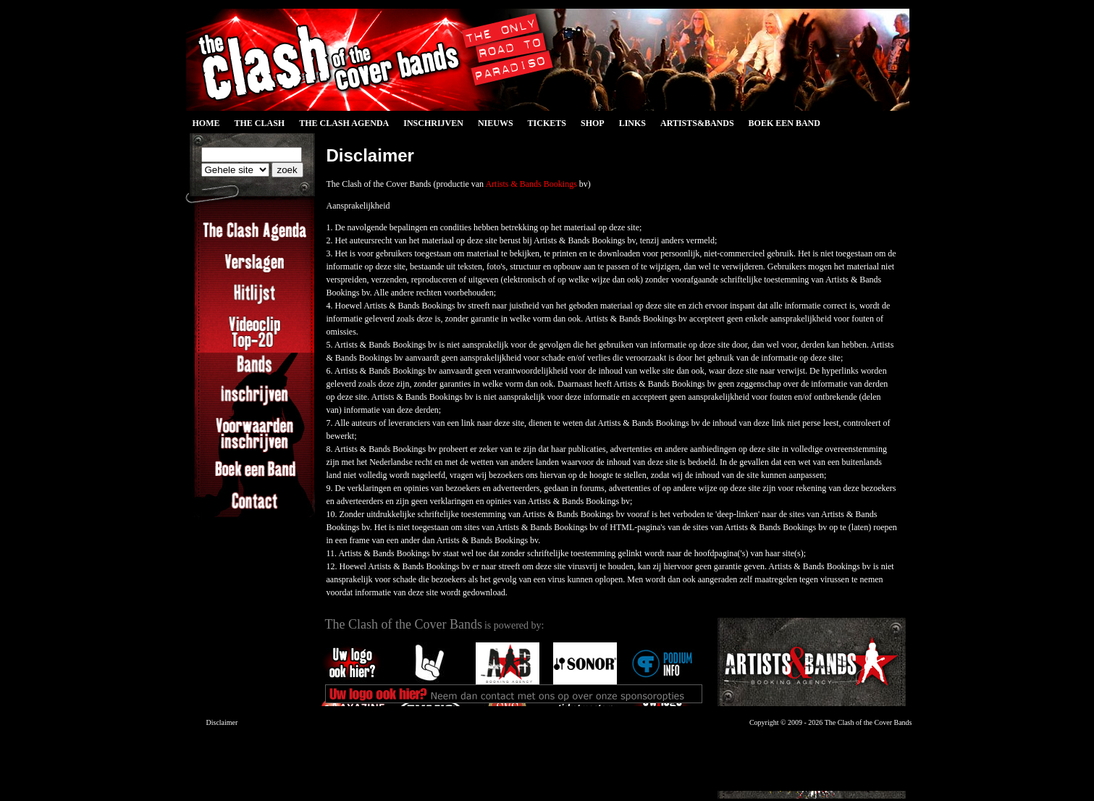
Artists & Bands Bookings (530, 184)
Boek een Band (784, 123)
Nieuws (495, 123)
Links (632, 123)
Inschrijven (433, 123)
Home (206, 123)
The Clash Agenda (344, 123)
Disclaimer (222, 722)
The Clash (260, 123)
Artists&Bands (697, 123)
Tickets (547, 123)
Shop (593, 123)
